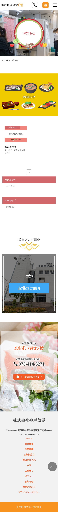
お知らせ (10, 186)
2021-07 (10, 207)
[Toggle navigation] (55, 5)
